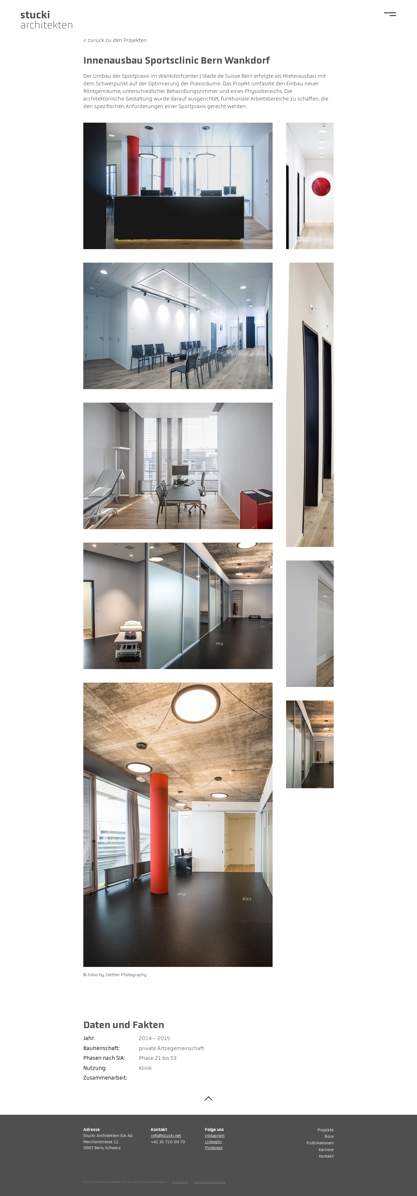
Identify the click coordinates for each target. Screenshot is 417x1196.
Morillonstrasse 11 (100, 1142)
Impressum (180, 1182)
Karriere (326, 1150)
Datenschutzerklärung (210, 1182)
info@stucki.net (166, 1136)
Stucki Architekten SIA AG (108, 1136)
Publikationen (320, 1143)
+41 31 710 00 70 (168, 1142)
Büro (329, 1137)
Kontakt (326, 1156)
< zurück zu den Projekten (115, 40)
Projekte (325, 1130)
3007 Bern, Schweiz (102, 1148)
